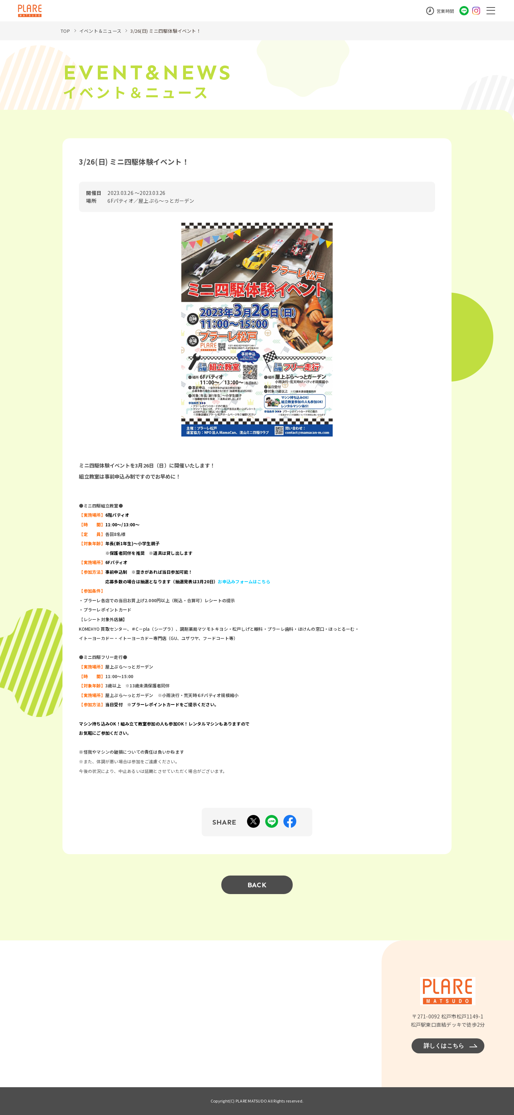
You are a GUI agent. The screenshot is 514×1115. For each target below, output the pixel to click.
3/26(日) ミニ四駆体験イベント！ (173, 30)
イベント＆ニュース (103, 30)
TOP (66, 30)
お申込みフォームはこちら (244, 581)
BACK (257, 885)
